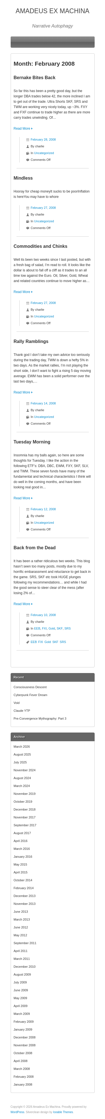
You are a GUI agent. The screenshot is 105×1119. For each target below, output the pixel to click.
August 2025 (22, 754)
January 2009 (23, 1029)
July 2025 (20, 762)
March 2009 (22, 1013)
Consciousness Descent (30, 687)
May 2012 (20, 935)
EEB (37, 628)
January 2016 (23, 856)
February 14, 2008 (43, 403)
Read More (22, 129)
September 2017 (25, 825)
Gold (51, 628)
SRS (67, 628)
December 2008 (25, 1037)
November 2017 (25, 817)
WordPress (17, 1112)
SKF (60, 628)
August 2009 (22, 974)
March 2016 (22, 848)
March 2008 (22, 1068)
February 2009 (24, 1021)
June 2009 (21, 990)
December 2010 (25, 966)
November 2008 (25, 1045)
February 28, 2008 (43, 139)
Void (17, 702)
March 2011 (22, 958)
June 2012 (21, 927)
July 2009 (20, 982)
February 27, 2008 (43, 207)
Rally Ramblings (31, 341)
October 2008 (23, 1053)
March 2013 (22, 919)
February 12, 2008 (43, 509)
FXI (44, 628)
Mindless (23, 178)
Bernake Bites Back (34, 77)
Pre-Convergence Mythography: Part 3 (40, 718)
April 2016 (21, 841)
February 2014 (24, 888)
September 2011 (25, 943)
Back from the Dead (35, 547)
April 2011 (21, 951)
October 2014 (23, 880)
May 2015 (20, 864)
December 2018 (25, 809)
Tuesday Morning (32, 442)
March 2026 (22, 746)
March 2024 (22, 786)
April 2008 (21, 1061)
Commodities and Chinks (40, 246)
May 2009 (20, 998)
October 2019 (23, 801)
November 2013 (25, 903)
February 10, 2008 (43, 615)
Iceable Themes (63, 1112)
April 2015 (21, 872)
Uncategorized (44, 153)
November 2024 (25, 770)
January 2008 (23, 1084)
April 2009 (21, 1006)
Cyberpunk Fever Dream (30, 695)
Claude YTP (22, 710)
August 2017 (22, 833)
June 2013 (21, 911)
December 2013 (25, 896)
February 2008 (24, 1076)
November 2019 (25, 793)
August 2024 (22, 778)
